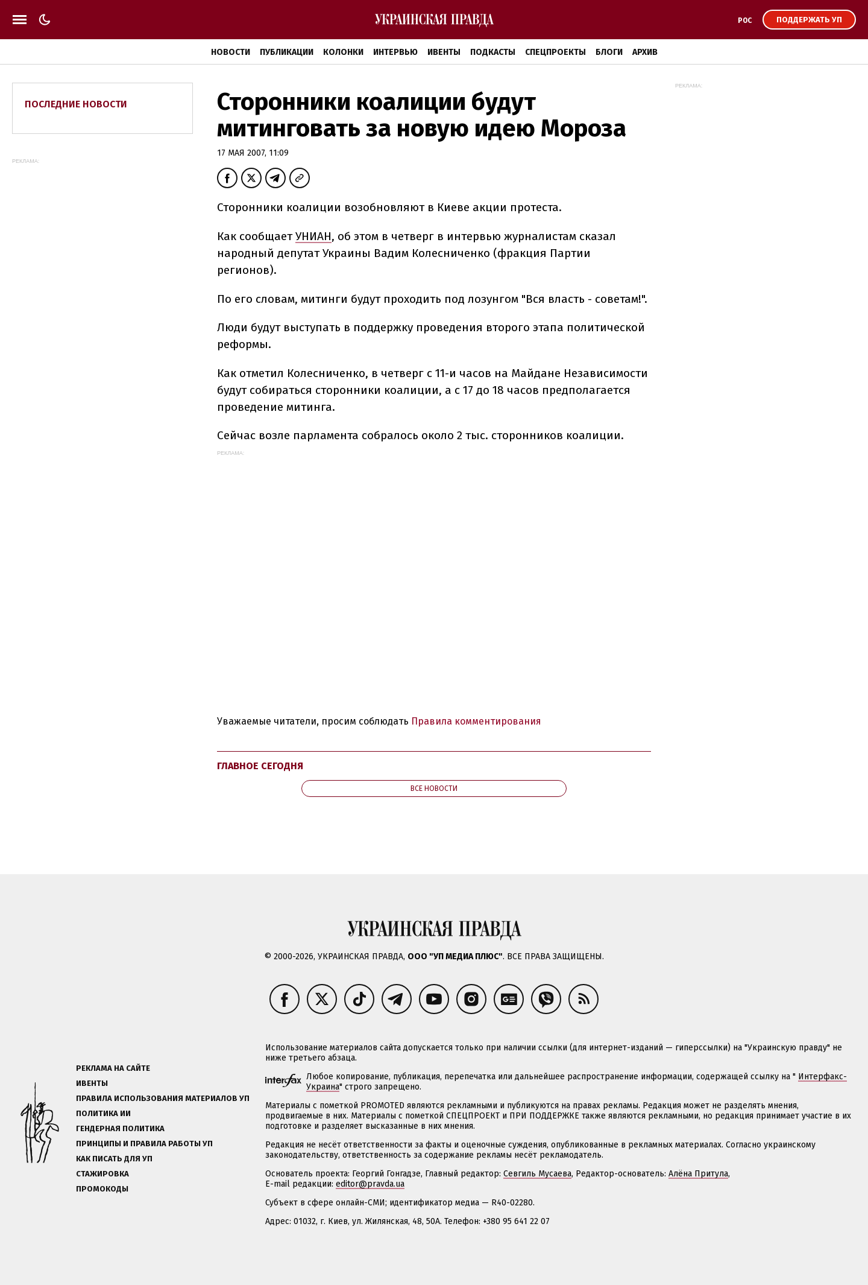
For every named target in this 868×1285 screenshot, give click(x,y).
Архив (645, 52)
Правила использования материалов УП (163, 1098)
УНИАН (313, 236)
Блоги (609, 52)
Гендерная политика (120, 1128)
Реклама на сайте (113, 1068)
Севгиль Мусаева (537, 1174)
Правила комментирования (476, 721)
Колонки (343, 52)
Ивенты (444, 52)
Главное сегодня (260, 766)
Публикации (286, 52)
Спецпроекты (555, 52)
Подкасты (492, 52)
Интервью (395, 52)
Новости (230, 52)
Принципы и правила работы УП (144, 1143)
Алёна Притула (698, 1174)
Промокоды (102, 1188)
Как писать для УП (114, 1158)
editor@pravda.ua (370, 1184)
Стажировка (102, 1173)
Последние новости (76, 104)
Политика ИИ (103, 1113)
